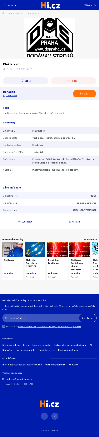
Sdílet (28, 80)
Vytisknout (27, 221)
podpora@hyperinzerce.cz (19, 379)
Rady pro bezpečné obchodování (70, 344)
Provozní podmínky (25, 349)
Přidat (75, 80)
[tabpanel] (49, 37)
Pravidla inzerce (47, 349)
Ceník (26, 344)
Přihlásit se (88, 5)
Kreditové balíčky (11, 344)
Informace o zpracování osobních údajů (22, 364)
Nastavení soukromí (68, 349)
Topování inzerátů (41, 344)
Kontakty (73, 364)
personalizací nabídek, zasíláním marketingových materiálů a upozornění (49, 326)
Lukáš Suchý (11, 95)
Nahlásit (76, 221)
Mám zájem (83, 93)
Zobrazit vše (90, 239)
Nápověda (7, 349)
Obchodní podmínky (55, 364)
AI (91, 344)
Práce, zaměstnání (16, 13)
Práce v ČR (32, 13)
